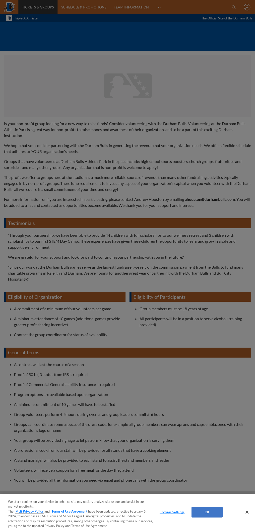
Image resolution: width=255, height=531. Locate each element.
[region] (127, 512)
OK (207, 512)
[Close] (247, 512)
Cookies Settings (172, 512)
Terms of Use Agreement (69, 511)
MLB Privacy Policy (29, 511)
